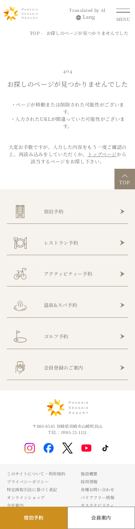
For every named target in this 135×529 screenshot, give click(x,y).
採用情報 (89, 481)
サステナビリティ (97, 505)
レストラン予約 (61, 242)
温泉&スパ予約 (60, 305)
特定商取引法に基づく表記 (32, 489)
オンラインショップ (26, 497)
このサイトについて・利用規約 (36, 473)
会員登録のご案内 (63, 367)
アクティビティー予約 (68, 273)
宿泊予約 (54, 211)
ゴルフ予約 (56, 336)
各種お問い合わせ (97, 489)
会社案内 (15, 505)
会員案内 (101, 517)
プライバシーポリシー (28, 481)
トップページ (102, 154)
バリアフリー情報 (97, 497)
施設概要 (89, 473)
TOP (35, 33)
